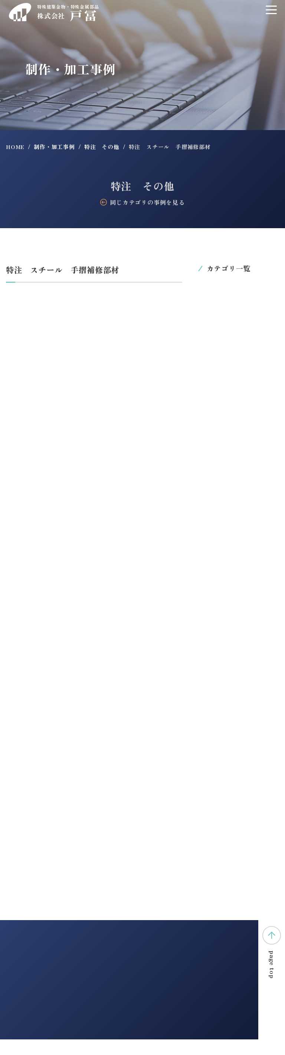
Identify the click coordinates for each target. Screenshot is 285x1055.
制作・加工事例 (54, 147)
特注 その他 (101, 147)
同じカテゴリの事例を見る (142, 202)
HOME (15, 147)
